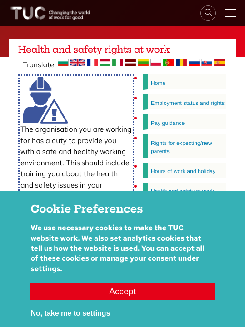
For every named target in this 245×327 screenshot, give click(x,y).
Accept (122, 298)
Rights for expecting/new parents (181, 147)
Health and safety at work (182, 191)
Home (158, 83)
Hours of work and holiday (183, 171)
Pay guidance (168, 123)
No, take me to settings (70, 320)
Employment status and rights (188, 103)
